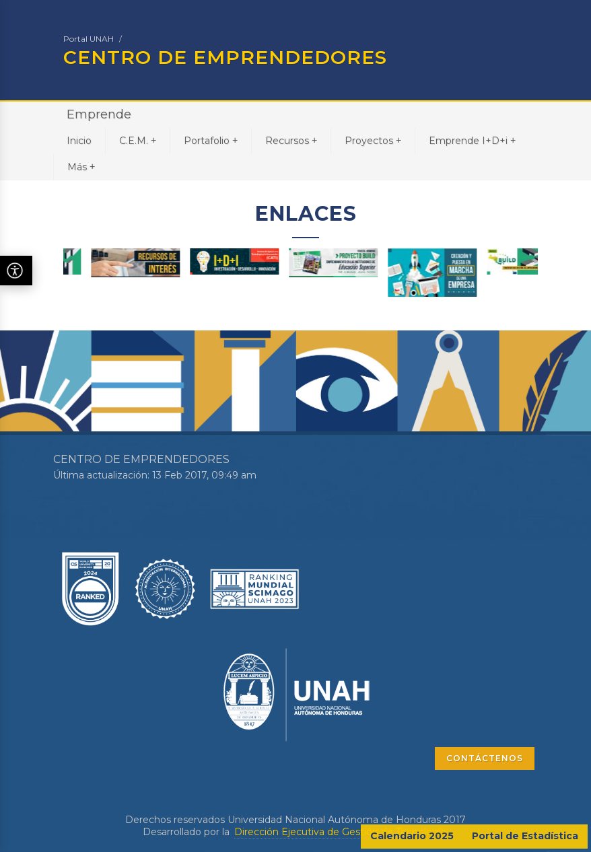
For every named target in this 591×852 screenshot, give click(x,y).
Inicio (79, 141)
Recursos (291, 140)
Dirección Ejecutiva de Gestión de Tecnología (340, 832)
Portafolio (211, 140)
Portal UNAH (88, 39)
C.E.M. (137, 140)
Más (81, 166)
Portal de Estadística (525, 836)
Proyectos (373, 140)
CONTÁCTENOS (484, 758)
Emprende (99, 114)
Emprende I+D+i (472, 140)
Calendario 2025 (412, 836)
